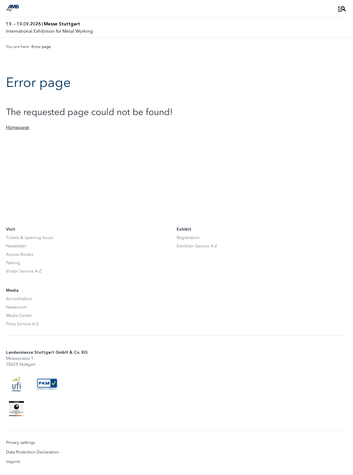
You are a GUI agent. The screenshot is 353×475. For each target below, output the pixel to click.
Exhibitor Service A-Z (197, 246)
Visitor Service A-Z (23, 271)
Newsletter (16, 246)
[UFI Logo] (16, 383)
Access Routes (19, 254)
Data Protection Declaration (32, 452)
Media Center (19, 315)
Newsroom (16, 307)
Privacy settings (20, 442)
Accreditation (19, 298)
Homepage (17, 127)
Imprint (13, 461)
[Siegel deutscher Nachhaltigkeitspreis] (16, 408)
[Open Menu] (342, 8)
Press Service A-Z (22, 323)
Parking (13, 262)
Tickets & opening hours (29, 237)
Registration (188, 237)
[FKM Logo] (47, 383)
